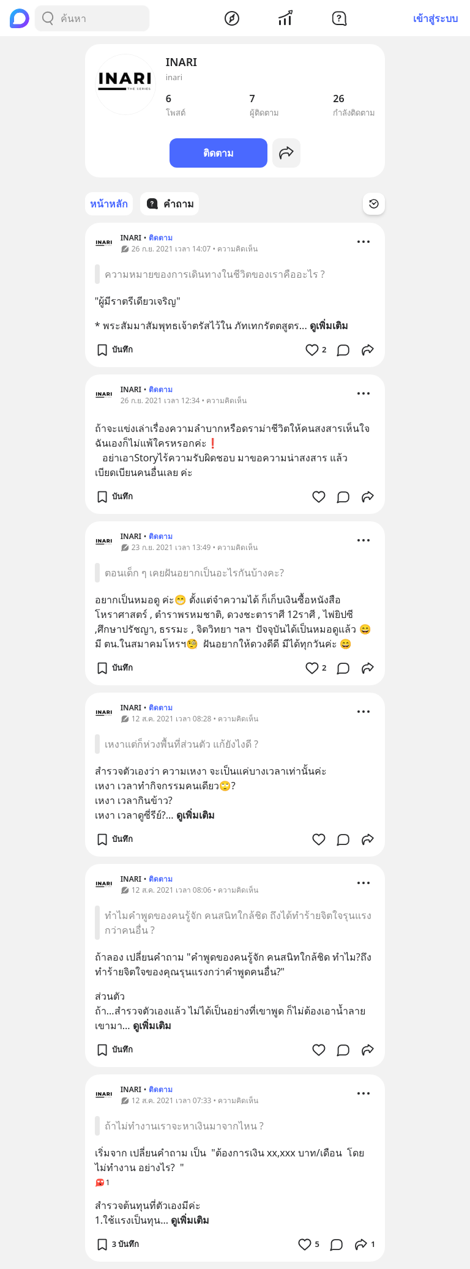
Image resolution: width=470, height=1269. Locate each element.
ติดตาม (218, 153)
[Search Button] (48, 18)
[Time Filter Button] (374, 204)
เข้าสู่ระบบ (435, 18)
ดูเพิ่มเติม (329, 325)
